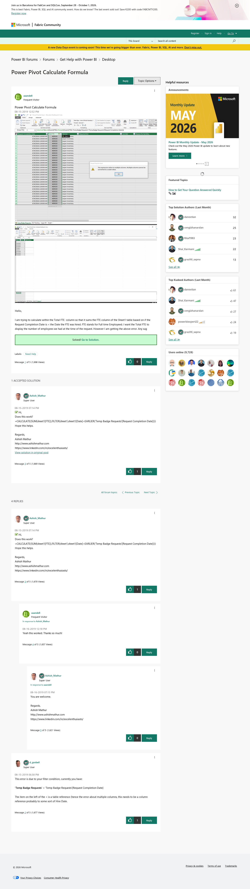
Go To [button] (231, 33)
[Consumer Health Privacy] (56, 878)
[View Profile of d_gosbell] (35, 762)
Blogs (129, 24)
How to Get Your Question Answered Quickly (195, 190)
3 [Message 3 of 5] (25, 463)
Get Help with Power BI (78, 59)
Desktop (108, 59)
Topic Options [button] (146, 80)
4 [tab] (203, 163)
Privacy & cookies (194, 865)
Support (157, 24)
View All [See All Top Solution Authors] (174, 267)
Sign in (208, 33)
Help (219, 33)
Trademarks (231, 865)
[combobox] (197, 41)
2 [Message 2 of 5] (25, 812)
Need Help (30, 354)
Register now (18, 13)
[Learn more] (180, 156)
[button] (125, 80)
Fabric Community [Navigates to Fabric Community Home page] (48, 25)
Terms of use (214, 865)
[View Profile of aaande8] (27, 95)
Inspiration (84, 24)
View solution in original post (31, 452)
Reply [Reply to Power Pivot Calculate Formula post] (149, 361)
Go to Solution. (90, 339)
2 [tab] (199, 163)
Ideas (98, 24)
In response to (36, 621)
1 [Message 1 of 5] (25, 362)
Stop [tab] (207, 164)
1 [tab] (197, 163)
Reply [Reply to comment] (149, 471)
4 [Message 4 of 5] (33, 644)
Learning (142, 24)
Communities (113, 24)
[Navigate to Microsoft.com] (20, 25)
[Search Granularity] (140, 41)
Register (195, 33)
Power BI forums (24, 59)
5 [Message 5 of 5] (40, 730)
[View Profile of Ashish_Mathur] (38, 395)
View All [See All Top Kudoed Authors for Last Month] (174, 340)
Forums (68, 24)
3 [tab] (201, 163)
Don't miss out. (193, 47)
